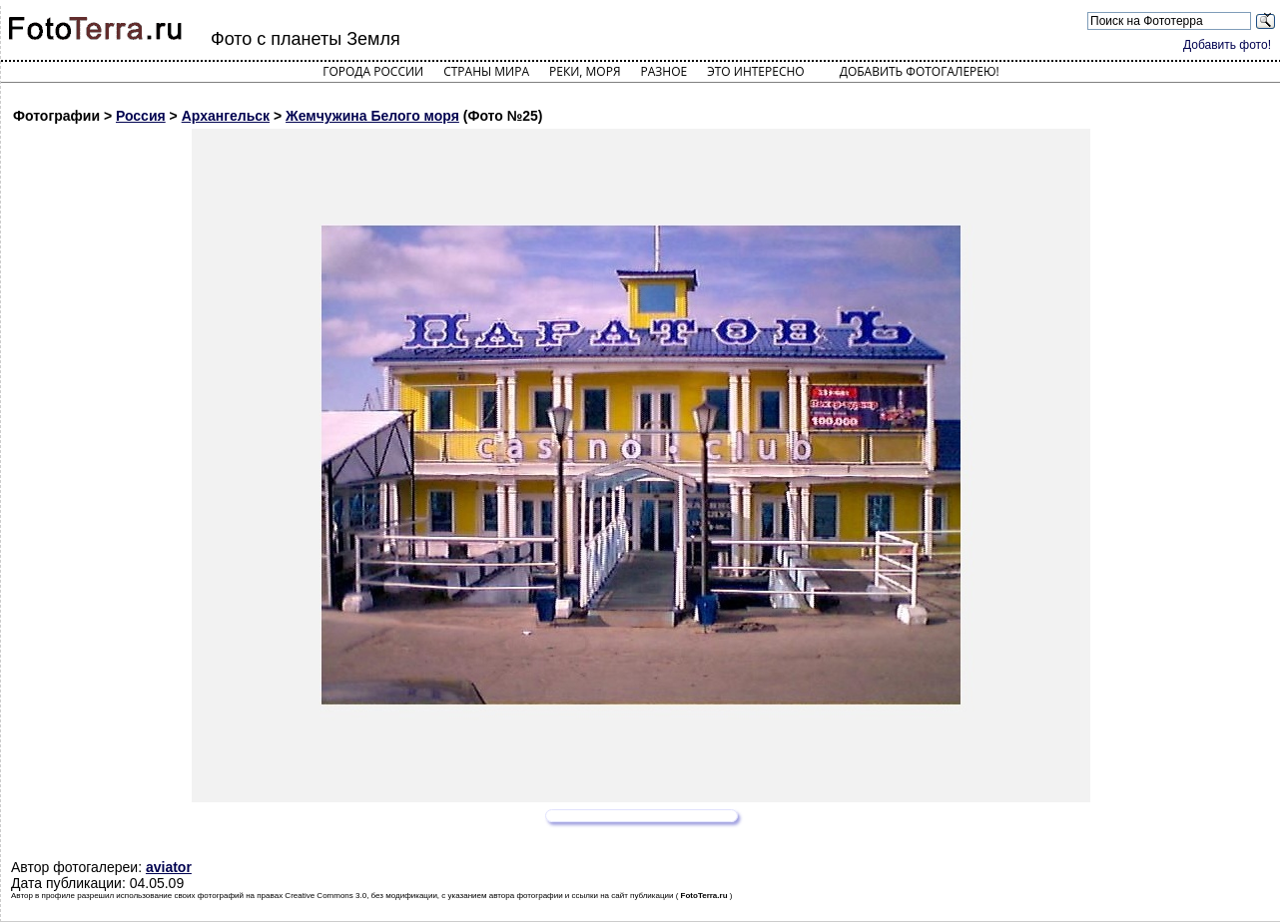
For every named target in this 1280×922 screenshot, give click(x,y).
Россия (141, 116)
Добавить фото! (1227, 45)
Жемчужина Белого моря (372, 116)
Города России (372, 71)
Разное (664, 71)
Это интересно (756, 71)
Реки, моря (584, 71)
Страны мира (486, 71)
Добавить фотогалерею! (919, 71)
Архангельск (226, 116)
